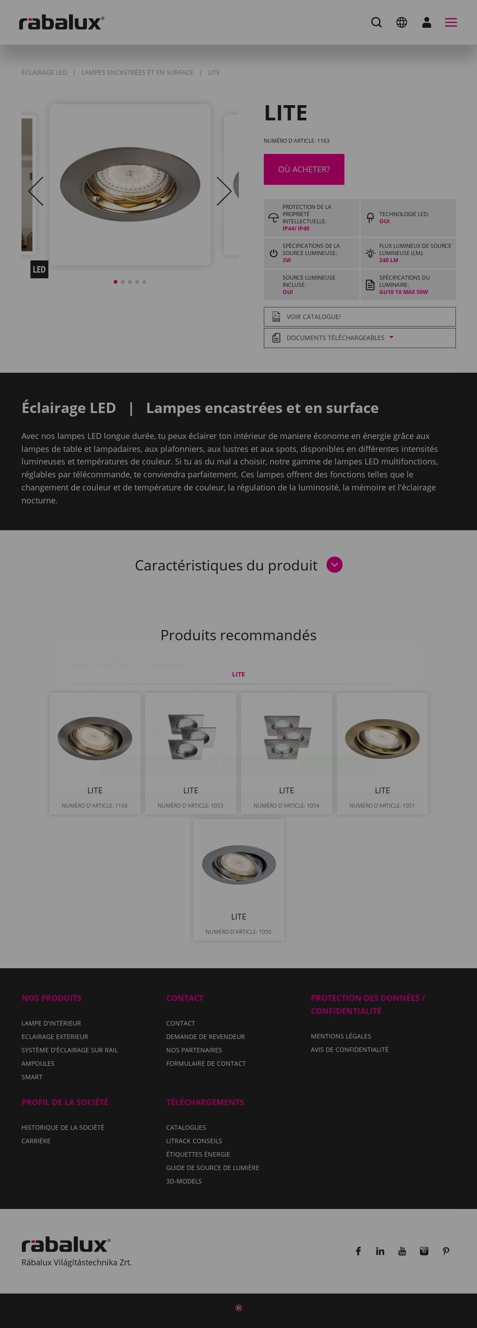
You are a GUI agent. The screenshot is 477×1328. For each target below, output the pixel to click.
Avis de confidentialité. (291, 687)
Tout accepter (337, 713)
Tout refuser (258, 713)
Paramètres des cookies (159, 713)
